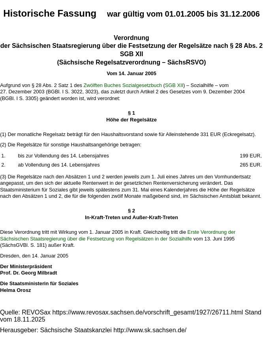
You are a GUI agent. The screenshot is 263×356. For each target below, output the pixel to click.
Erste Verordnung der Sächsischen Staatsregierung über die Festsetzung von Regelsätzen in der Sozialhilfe (117, 235)
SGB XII (174, 85)
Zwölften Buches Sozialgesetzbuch (123, 85)
